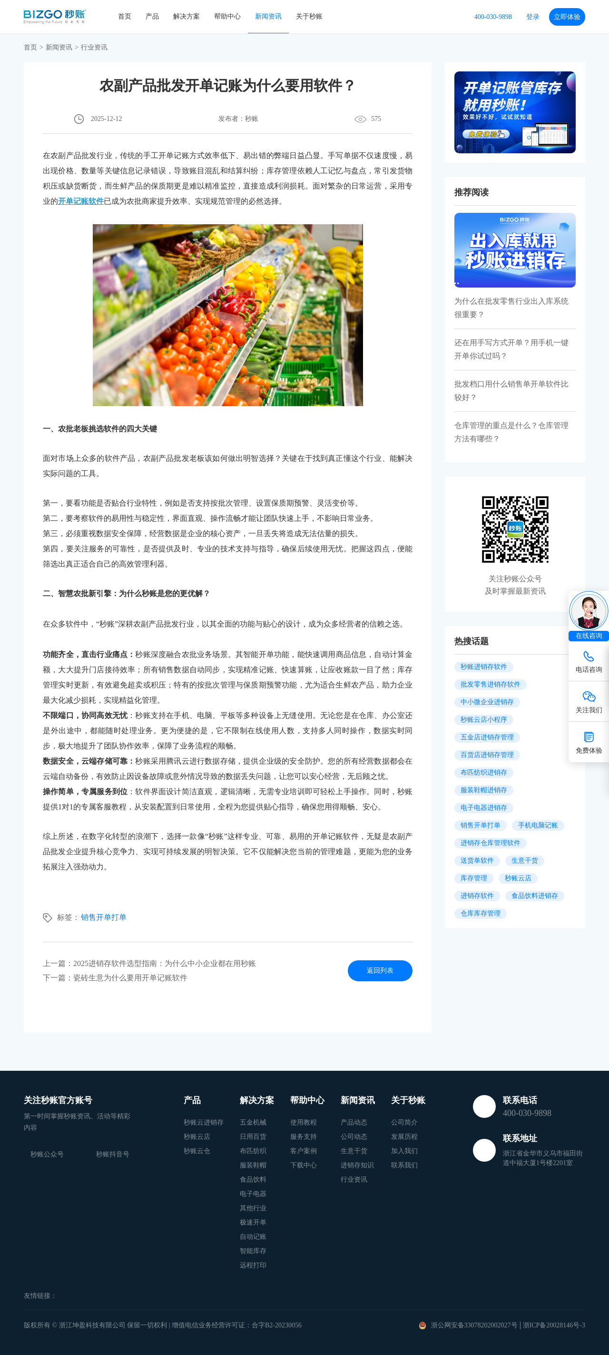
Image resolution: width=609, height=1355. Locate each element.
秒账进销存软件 (484, 666)
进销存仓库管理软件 (491, 843)
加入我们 (404, 1151)
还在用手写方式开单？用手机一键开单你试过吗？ (511, 349)
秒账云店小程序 (484, 719)
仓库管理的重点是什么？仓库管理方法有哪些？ (511, 432)
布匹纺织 (253, 1151)
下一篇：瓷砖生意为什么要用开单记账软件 (115, 978)
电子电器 (253, 1193)
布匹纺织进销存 (484, 772)
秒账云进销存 (204, 1122)
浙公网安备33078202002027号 (474, 1325)
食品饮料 (253, 1179)
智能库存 (253, 1251)
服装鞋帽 (253, 1165)
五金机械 (253, 1122)
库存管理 (474, 878)
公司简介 (404, 1122)
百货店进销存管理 (487, 754)
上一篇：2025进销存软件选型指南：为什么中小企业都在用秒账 (149, 963)
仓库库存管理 (481, 913)
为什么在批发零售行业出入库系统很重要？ (511, 308)
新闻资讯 (268, 16)
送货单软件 (477, 860)
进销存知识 (357, 1165)
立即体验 (567, 16)
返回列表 (380, 970)
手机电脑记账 (538, 825)
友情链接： (40, 1295)
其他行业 (253, 1208)
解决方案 (186, 16)
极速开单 (253, 1222)
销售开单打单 (104, 917)
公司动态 (354, 1136)
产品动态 (354, 1122)
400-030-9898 (493, 16)
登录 (533, 16)
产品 (152, 16)
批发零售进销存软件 (491, 684)
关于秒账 (309, 16)
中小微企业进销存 (487, 702)
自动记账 (253, 1236)
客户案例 (303, 1151)
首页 (124, 16)
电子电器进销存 (484, 807)
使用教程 (303, 1122)
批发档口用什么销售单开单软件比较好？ (511, 390)
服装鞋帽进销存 (484, 790)
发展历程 (404, 1136)
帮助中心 (227, 16)
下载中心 (303, 1165)
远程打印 (253, 1265)
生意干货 (524, 860)
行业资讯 (354, 1179)
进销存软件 (477, 895)
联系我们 (404, 1165)
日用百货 (253, 1136)
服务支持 (303, 1136)
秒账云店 (518, 878)
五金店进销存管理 (487, 737)
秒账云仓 (197, 1151)
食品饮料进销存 (534, 895)
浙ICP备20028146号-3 (554, 1325)
